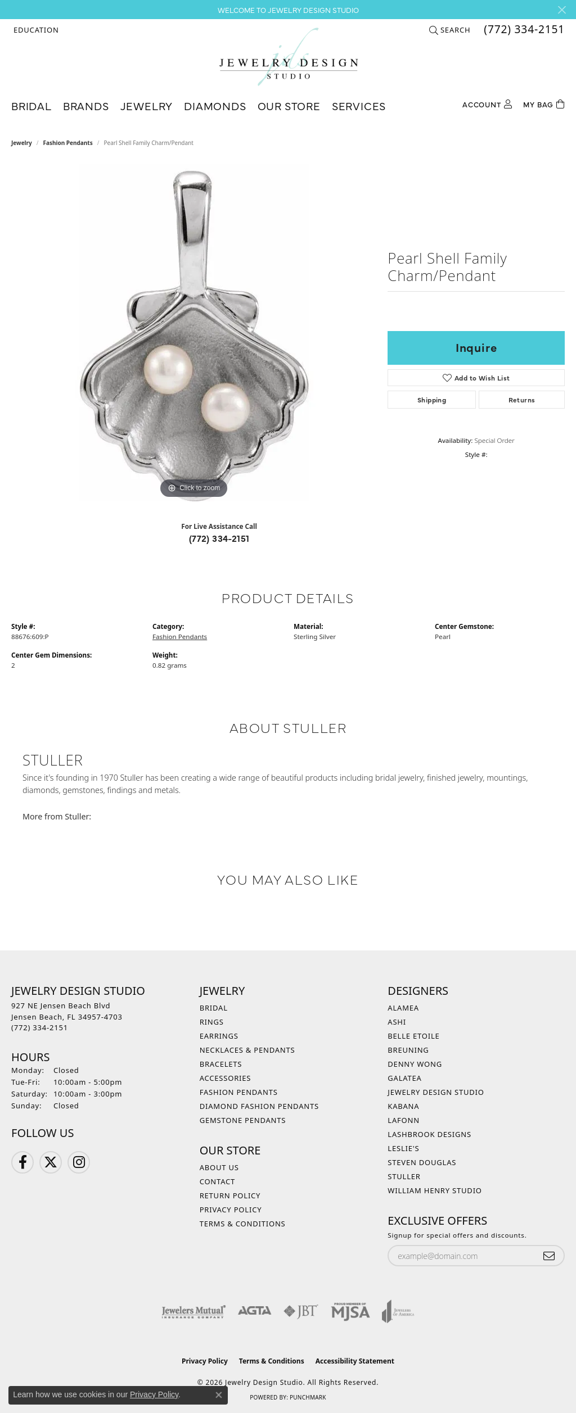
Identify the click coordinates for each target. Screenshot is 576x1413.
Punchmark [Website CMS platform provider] (308, 1397)
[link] (523, 29)
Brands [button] (86, 105)
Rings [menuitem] (212, 1022)
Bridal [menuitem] (214, 1008)
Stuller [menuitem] (404, 1176)
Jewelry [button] (146, 105)
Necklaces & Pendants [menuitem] (247, 1050)
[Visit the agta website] (254, 1311)
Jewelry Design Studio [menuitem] (436, 1092)
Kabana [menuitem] (403, 1106)
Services (359, 105)
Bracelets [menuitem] (221, 1064)
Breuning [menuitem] (408, 1050)
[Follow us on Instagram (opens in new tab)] (79, 1162)
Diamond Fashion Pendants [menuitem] (259, 1106)
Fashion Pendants (68, 143)
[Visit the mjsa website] (350, 1311)
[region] (194, 332)
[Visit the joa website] (398, 1311)
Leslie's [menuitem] (403, 1148)
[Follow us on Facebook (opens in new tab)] (22, 1162)
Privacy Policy (231, 1209)
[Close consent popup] (218, 1395)
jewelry (21, 143)
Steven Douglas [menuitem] (422, 1162)
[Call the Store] (39, 1027)
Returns (522, 399)
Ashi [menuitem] (397, 1022)
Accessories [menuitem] (225, 1078)
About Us (219, 1167)
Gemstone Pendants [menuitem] (243, 1120)
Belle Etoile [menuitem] (413, 1036)
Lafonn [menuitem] (404, 1120)
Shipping (431, 399)
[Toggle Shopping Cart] (544, 103)
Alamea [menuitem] (403, 1008)
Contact (217, 1181)
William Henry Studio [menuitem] (435, 1190)
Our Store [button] (289, 105)
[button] (35, 29)
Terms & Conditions (243, 1224)
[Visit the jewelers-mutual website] (193, 1311)
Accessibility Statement (355, 1361)
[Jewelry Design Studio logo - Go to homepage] (288, 56)
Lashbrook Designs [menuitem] (429, 1134)
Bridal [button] (31, 105)
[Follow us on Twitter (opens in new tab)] (50, 1162)
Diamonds (215, 105)
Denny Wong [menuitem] (415, 1064)
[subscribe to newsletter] (549, 1256)
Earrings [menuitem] (219, 1036)
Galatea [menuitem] (404, 1078)
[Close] (562, 10)
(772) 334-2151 (219, 538)
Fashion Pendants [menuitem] (239, 1092)
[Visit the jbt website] (301, 1311)
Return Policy (230, 1195)
